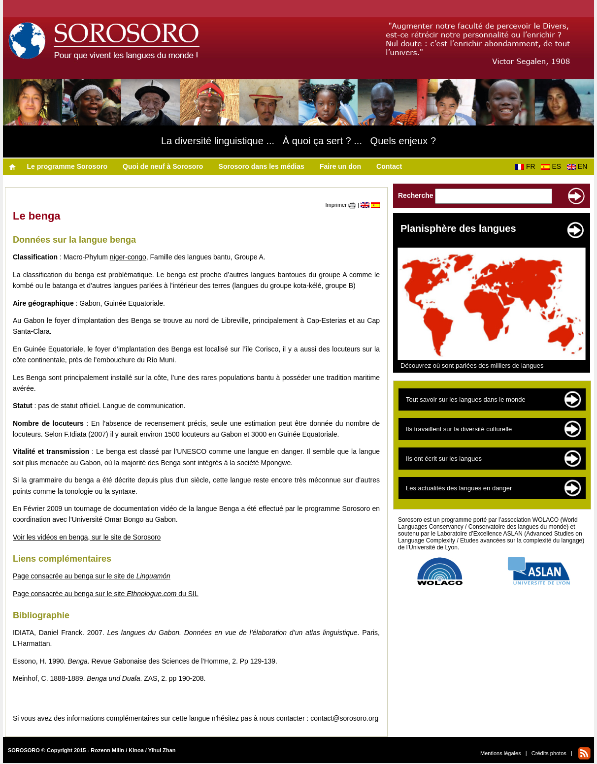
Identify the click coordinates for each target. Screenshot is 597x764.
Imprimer (341, 205)
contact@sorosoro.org (344, 718)
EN (579, 166)
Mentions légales (500, 753)
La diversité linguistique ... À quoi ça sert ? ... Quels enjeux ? (298, 140)
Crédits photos (548, 753)
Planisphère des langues (458, 228)
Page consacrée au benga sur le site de (91, 576)
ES (552, 166)
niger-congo (128, 257)
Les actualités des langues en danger (459, 488)
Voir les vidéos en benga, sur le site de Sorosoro (87, 537)
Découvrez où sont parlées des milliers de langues (472, 365)
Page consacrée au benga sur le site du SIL (106, 594)
